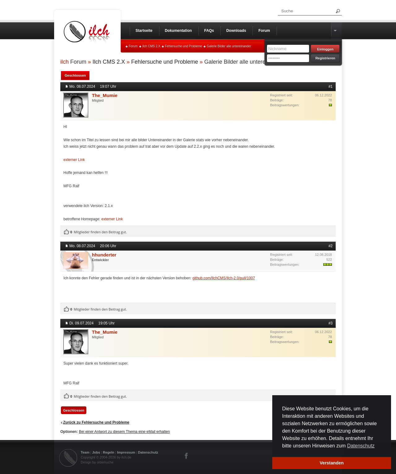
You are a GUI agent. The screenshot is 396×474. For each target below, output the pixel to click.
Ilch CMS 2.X (151, 46)
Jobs (96, 452)
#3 (331, 323)
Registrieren (325, 58)
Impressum (126, 452)
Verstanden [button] (332, 462)
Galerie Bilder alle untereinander (229, 46)
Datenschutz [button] (361, 445)
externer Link (74, 160)
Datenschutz (148, 452)
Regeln (108, 452)
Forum (133, 46)
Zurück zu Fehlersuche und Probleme (96, 422)
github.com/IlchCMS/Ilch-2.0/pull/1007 (223, 278)
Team (85, 452)
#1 (331, 86)
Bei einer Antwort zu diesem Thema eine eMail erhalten (124, 432)
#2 (331, 246)
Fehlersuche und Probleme (183, 46)
